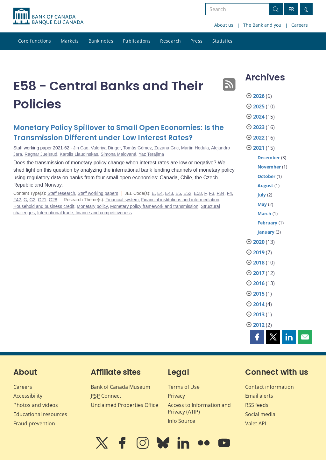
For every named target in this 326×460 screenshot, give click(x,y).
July (262, 195)
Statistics (222, 41)
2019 (259, 252)
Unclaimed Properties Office (124, 405)
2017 (259, 273)
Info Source (181, 420)
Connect (106, 395)
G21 (42, 199)
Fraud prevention (34, 423)
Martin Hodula (195, 147)
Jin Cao (80, 147)
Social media (260, 414)
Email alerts (259, 395)
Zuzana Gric (166, 147)
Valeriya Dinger (106, 147)
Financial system (121, 199)
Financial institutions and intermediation (180, 199)
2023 (259, 127)
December (269, 157)
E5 (178, 193)
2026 (259, 96)
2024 (259, 116)
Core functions (34, 41)
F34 (220, 193)
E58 (198, 193)
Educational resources (40, 414)
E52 (187, 193)
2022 (259, 137)
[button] (257, 337)
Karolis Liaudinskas (79, 154)
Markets (70, 41)
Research (170, 41)
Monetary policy (92, 206)
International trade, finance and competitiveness (84, 212)
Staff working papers (98, 193)
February (267, 223)
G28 (53, 199)
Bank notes (101, 41)
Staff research (61, 193)
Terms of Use (184, 386)
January (266, 232)
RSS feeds (256, 405)
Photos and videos (35, 405)
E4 (160, 193)
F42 (17, 199)
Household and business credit (43, 206)
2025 (259, 106)
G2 (33, 199)
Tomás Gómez (137, 147)
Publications (137, 41)
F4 (229, 193)
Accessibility (27, 395)
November (269, 167)
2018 (259, 262)
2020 (259, 241)
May (262, 204)
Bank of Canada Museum (120, 386)
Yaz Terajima (151, 154)
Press (196, 41)
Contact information (269, 386)
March (264, 213)
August (265, 185)
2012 (259, 324)
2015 (259, 293)
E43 (169, 193)
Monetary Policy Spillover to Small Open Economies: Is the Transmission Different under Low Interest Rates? (118, 133)
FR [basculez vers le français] (291, 9)
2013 (259, 314)
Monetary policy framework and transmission (154, 206)
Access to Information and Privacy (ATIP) (199, 408)
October (266, 176)
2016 (259, 283)
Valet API (255, 423)
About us (223, 25)
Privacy (176, 395)
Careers (299, 25)
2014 (259, 304)
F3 (211, 193)
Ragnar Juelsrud (41, 154)
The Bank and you (262, 25)
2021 (259, 147)
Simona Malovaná (118, 154)
